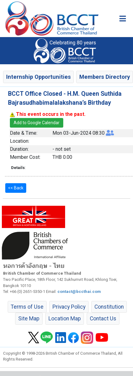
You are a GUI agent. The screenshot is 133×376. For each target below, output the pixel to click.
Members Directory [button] (104, 77)
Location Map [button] (64, 318)
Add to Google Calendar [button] (36, 122)
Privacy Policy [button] (68, 307)
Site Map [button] (28, 318)
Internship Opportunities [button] (38, 77)
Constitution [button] (109, 307)
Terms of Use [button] (27, 307)
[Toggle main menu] (122, 18)
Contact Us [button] (103, 318)
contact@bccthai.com (79, 291)
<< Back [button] (15, 187)
